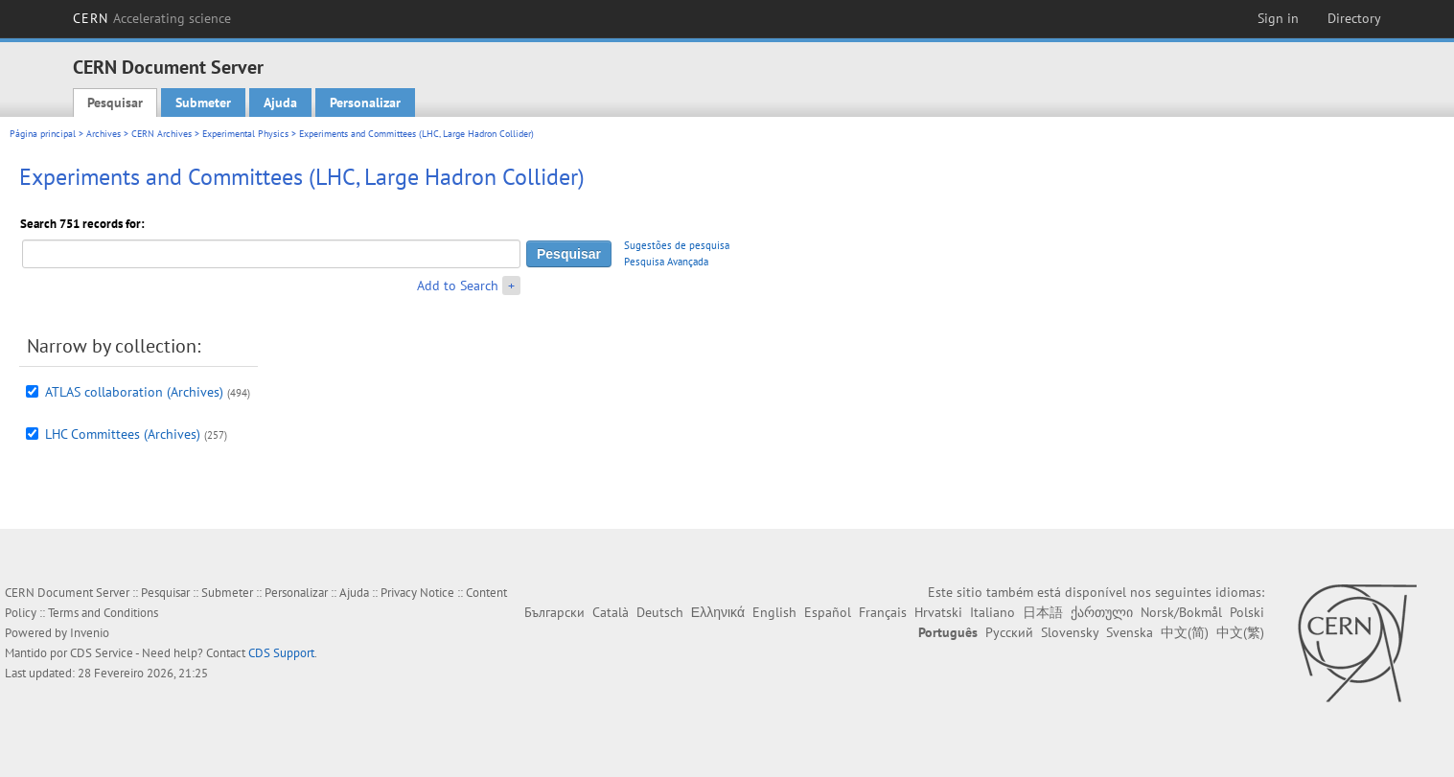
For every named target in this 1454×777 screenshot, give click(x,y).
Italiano (992, 612)
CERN (152, 18)
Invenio (89, 633)
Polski (1247, 612)
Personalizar (365, 102)
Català (610, 612)
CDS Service (101, 653)
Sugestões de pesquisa (676, 245)
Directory (1354, 18)
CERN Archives (161, 133)
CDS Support (281, 653)
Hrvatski (938, 612)
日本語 (1043, 612)
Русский (1009, 632)
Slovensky (1069, 632)
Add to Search (457, 285)
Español (827, 612)
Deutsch (659, 612)
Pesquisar (115, 102)
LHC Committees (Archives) (122, 434)
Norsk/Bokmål (1181, 612)
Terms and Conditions (103, 613)
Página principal (43, 133)
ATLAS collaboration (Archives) (134, 391)
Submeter (203, 102)
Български (554, 612)
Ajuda (280, 102)
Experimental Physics (245, 133)
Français (883, 612)
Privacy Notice (417, 592)
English (774, 612)
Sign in (1278, 18)
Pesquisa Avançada (666, 261)
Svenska (1129, 632)
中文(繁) (1240, 632)
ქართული (1102, 612)
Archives (103, 133)
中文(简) (1185, 632)
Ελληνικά (718, 612)
